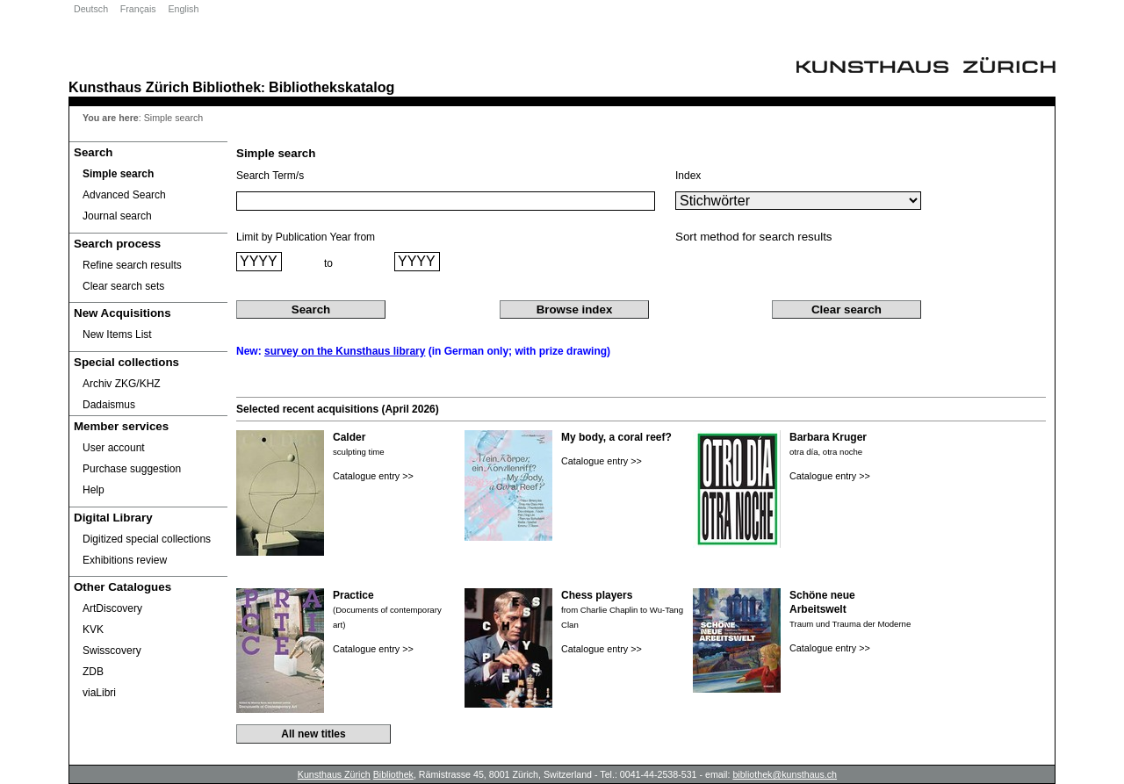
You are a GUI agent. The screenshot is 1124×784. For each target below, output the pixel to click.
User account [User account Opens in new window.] (114, 448)
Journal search (117, 216)
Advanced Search (124, 195)
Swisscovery (112, 650)
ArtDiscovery (112, 608)
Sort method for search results (753, 236)
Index (688, 175)
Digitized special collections (147, 539)
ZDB (93, 671)
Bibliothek (226, 87)
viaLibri (99, 693)
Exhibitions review (125, 560)
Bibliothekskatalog (331, 87)
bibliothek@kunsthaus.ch (784, 774)
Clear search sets (123, 286)
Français (138, 9)
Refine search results (132, 265)
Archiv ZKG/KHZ (122, 384)
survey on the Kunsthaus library (344, 351)
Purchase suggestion (132, 469)
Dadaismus (109, 405)
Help (93, 490)
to (328, 263)
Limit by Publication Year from (305, 237)
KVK (93, 629)
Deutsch (91, 9)
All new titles (313, 734)
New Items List (117, 334)
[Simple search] (148, 173)
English (183, 9)
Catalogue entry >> (373, 476)
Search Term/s (270, 175)
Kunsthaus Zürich (128, 87)
